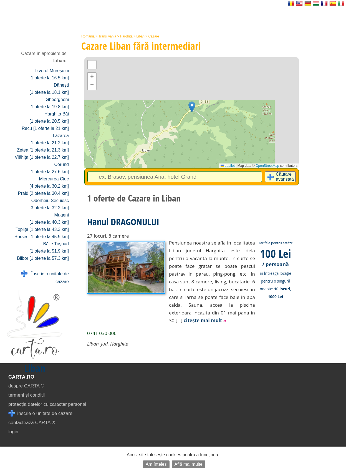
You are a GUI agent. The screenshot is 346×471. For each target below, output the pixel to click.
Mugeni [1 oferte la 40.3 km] (49, 219)
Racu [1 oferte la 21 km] (45, 128)
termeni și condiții (26, 395)
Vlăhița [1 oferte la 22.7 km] (42, 157)
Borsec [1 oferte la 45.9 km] (41, 236)
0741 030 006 (102, 333)
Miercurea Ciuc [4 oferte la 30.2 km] (49, 182)
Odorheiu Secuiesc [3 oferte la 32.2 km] (49, 204)
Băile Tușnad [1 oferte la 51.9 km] (49, 247)
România (88, 36)
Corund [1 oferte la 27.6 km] (49, 168)
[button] (191, 107)
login (13, 431)
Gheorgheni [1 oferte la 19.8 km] (49, 103)
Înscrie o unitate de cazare (45, 277)
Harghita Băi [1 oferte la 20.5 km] (49, 118)
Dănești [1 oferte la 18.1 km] (49, 89)
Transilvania (107, 36)
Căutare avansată (285, 177)
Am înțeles (156, 464)
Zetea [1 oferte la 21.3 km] (43, 150)
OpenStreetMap (267, 166)
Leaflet (228, 166)
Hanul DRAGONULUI (123, 221)
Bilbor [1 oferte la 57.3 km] (43, 258)
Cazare (153, 36)
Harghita (126, 36)
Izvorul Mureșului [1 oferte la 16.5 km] (49, 74)
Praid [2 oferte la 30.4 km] (43, 193)
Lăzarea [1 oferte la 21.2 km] (49, 139)
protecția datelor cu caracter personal (47, 404)
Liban (140, 36)
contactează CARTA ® (31, 422)
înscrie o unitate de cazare (40, 413)
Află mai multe (189, 464)
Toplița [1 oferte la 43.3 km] (42, 229)
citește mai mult (205, 320)
